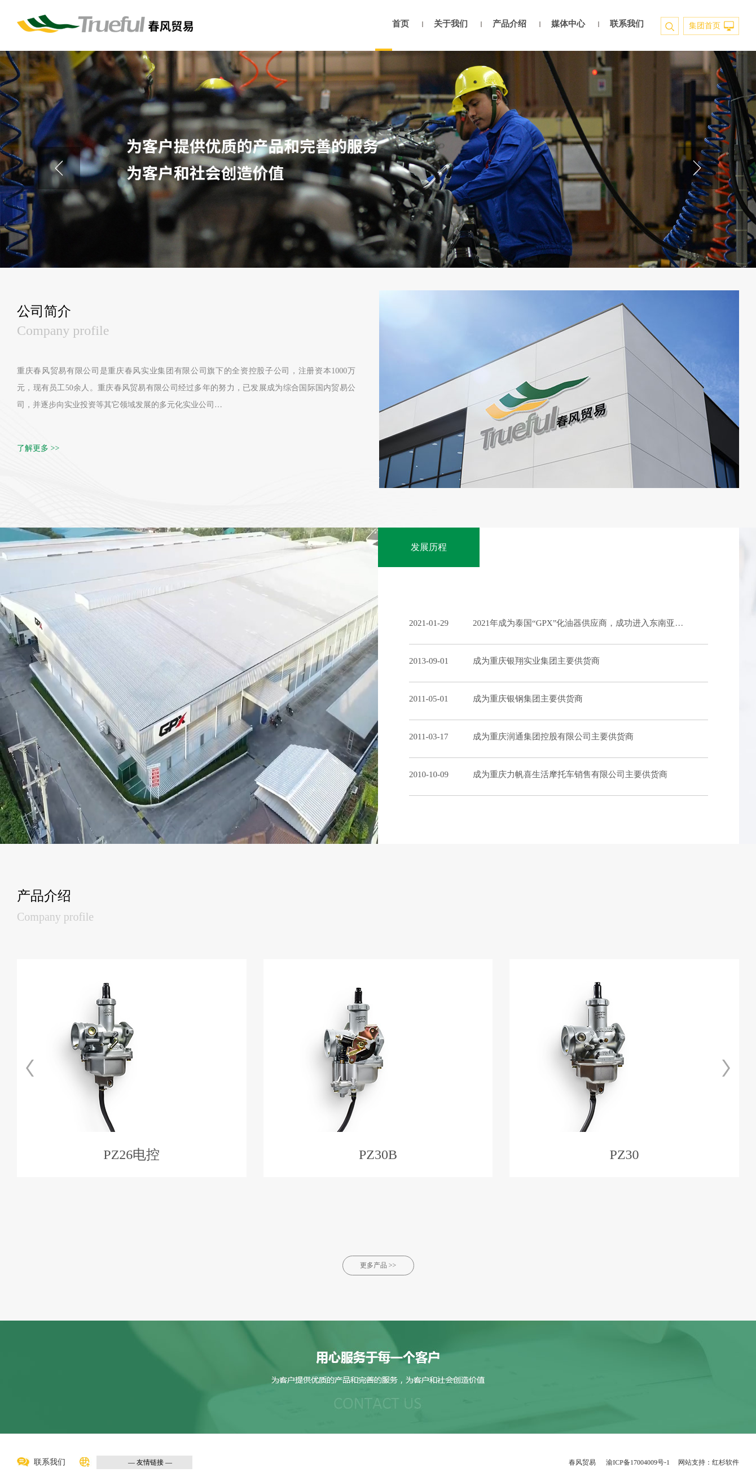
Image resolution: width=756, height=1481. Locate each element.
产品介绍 (509, 23)
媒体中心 (568, 23)
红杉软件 (725, 1462)
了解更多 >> (38, 448)
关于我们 (451, 23)
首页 (400, 23)
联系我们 (627, 23)
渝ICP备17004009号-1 (638, 1462)
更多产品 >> (378, 1265)
